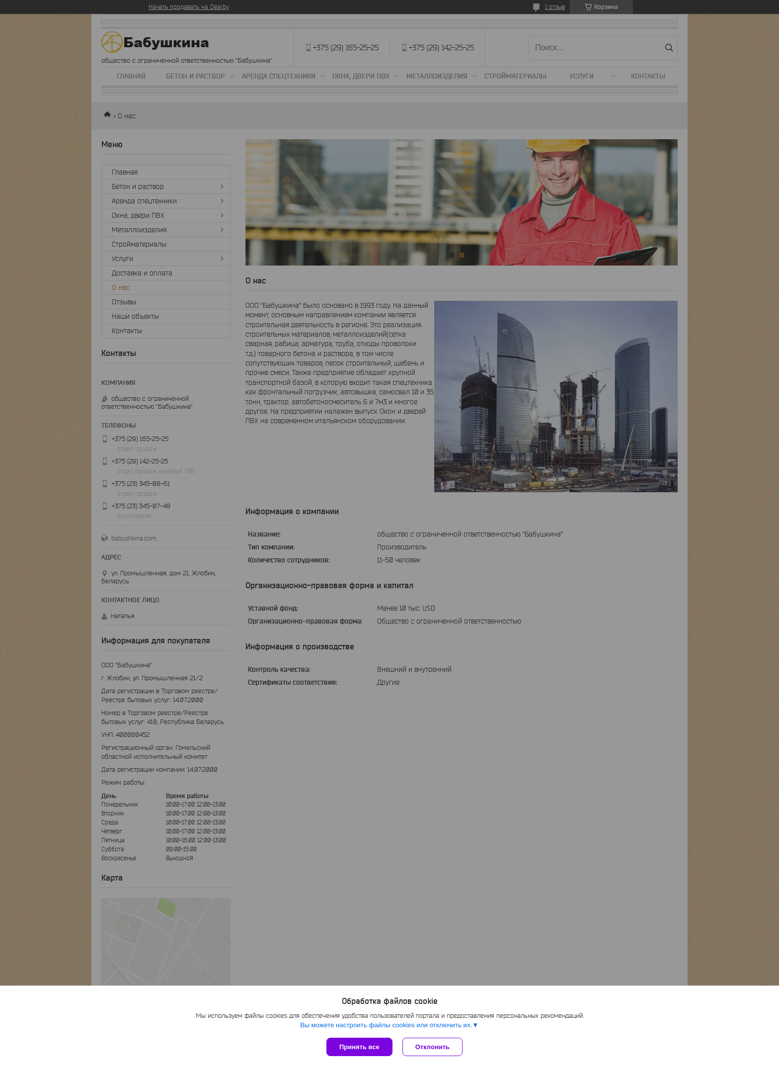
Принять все (359, 1047)
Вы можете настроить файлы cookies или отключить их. (386, 1025)
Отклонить (432, 1047)
